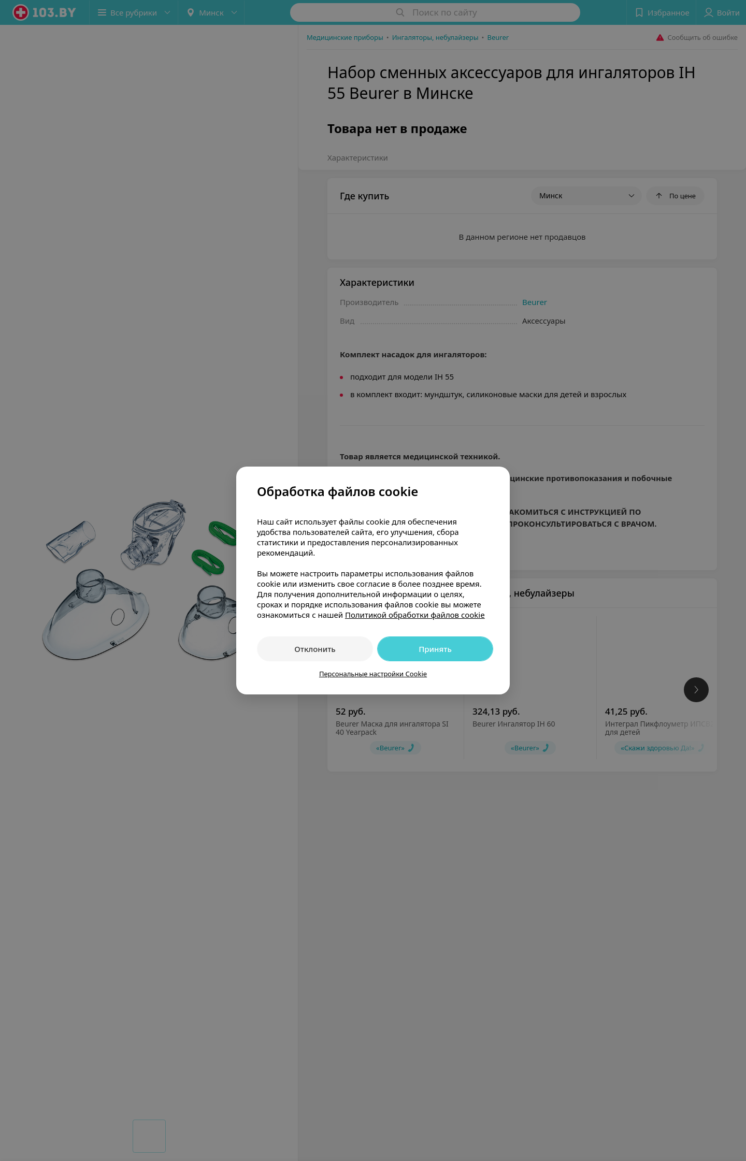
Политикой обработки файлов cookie (415, 614)
